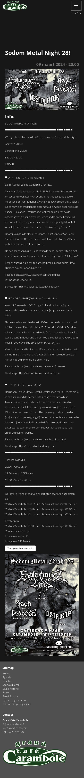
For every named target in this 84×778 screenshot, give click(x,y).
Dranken (7, 681)
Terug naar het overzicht (20, 548)
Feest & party (10, 696)
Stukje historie (11, 688)
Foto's (6, 692)
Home (6, 673)
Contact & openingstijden (17, 703)
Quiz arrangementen (14, 700)
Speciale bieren (11, 684)
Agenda (7, 677)
